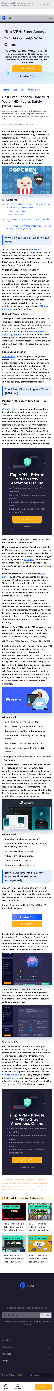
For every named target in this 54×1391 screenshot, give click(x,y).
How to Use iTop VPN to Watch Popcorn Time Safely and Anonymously (29, 227)
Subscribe (45, 1315)
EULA (20, 1375)
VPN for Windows (11, 1074)
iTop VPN (6, 409)
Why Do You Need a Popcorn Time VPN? (28, 204)
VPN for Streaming (30, 89)
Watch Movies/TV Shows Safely (20, 208)
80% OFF (43, 1386)
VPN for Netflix (10, 1206)
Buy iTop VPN (27, 68)
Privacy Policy (8, 1375)
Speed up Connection (15, 215)
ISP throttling (8, 356)
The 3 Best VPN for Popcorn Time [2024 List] (28, 220)
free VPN (37, 249)
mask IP (10, 1078)
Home (6, 89)
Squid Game (15, 334)
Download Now (27, 76)
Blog (15, 89)
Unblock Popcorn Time (16, 211)
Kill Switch (29, 559)
